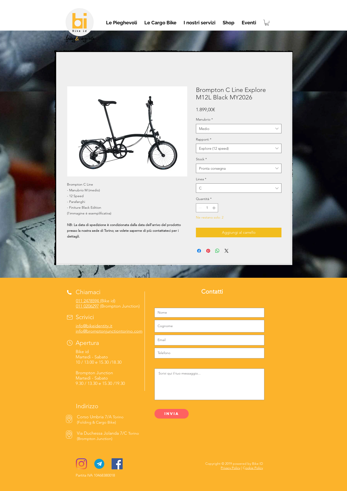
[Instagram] (81, 463)
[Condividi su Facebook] (199, 251)
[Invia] (171, 414)
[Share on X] (226, 251)
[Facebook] (117, 463)
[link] (266, 23)
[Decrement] (200, 208)
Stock (201, 159)
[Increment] (214, 208)
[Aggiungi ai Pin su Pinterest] (208, 251)
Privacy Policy (230, 468)
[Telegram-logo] (99, 463)
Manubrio (204, 119)
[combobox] (238, 128)
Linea (201, 179)
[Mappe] (69, 435)
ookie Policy (254, 468)
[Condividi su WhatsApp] (217, 251)
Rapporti (203, 139)
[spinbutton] (207, 208)
